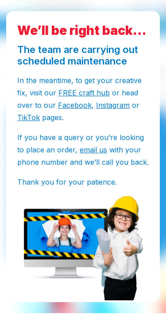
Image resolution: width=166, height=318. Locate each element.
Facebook (75, 105)
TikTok (28, 117)
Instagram (113, 105)
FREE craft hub (84, 92)
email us (93, 149)
